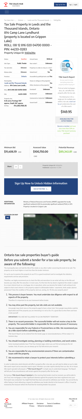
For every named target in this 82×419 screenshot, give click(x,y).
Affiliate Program (27, 403)
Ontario (20, 20)
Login (73, 4)
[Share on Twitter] (20, 167)
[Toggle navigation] (7, 12)
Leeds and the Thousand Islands (38, 20)
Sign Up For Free (41, 189)
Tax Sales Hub (9, 20)
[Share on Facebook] (16, 167)
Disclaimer (40, 403)
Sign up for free (60, 4)
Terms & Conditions (53, 403)
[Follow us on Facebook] (71, 405)
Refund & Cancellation (45, 406)
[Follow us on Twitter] (75, 405)
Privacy (31, 406)
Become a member (63, 126)
